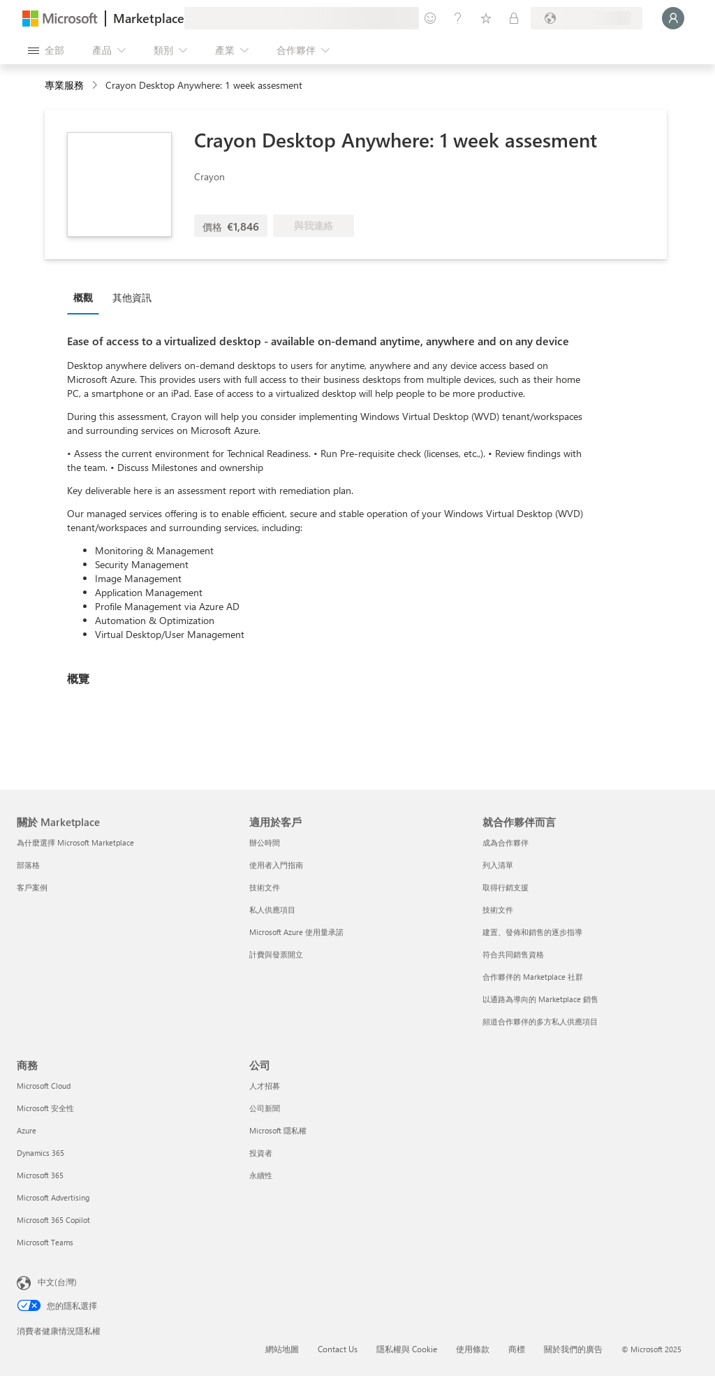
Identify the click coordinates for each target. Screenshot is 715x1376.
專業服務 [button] (64, 85)
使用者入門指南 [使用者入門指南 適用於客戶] (276, 865)
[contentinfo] (96, 85)
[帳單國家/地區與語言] (586, 18)
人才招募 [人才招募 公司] (264, 1085)
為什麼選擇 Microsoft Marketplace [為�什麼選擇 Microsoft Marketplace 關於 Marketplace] (75, 842)
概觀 (83, 297)
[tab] (86, 297)
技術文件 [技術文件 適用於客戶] (264, 887)
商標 (516, 1348)
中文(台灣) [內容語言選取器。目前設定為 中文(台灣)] (57, 1281)
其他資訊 (132, 297)
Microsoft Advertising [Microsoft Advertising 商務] (53, 1197)
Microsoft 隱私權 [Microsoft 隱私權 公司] (278, 1130)
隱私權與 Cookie (406, 1348)
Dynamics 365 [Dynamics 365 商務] (40, 1152)
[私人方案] (514, 18)
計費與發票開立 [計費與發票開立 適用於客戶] (276, 954)
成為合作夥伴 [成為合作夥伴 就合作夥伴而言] (505, 842)
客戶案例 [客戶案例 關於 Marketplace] (32, 887)
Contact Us (338, 1348)
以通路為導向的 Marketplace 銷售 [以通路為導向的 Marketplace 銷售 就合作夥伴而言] (540, 999)
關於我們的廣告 (573, 1348)
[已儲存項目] (486, 18)
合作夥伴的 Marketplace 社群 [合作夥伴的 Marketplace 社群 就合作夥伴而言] (532, 976)
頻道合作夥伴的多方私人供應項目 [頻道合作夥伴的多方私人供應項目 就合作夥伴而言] (540, 1021)
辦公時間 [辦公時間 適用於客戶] (264, 842)
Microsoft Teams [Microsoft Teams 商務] (45, 1242)
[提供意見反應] (430, 18)
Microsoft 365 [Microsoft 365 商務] (40, 1175)
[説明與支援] (458, 18)
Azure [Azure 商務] (26, 1130)
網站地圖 (282, 1348)
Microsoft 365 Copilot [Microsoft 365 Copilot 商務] (53, 1220)
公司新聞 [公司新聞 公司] (264, 1108)
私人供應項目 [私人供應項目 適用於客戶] (272, 909)
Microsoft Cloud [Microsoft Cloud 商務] (44, 1085)
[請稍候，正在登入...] (673, 18)
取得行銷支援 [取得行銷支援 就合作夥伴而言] (505, 887)
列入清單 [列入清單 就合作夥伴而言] (497, 865)
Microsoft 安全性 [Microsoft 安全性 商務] (45, 1108)
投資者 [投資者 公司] (260, 1152)
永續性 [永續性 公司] (260, 1175)
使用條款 (472, 1348)
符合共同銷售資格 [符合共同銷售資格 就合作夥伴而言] (513, 954)
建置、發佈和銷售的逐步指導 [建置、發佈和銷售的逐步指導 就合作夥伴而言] (532, 932)
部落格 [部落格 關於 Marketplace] (28, 865)
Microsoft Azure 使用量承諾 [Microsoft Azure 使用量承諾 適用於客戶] (296, 932)
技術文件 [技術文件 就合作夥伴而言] (497, 909)
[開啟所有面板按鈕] (46, 50)
